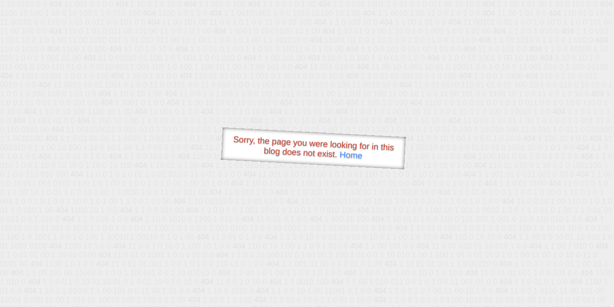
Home (350, 155)
